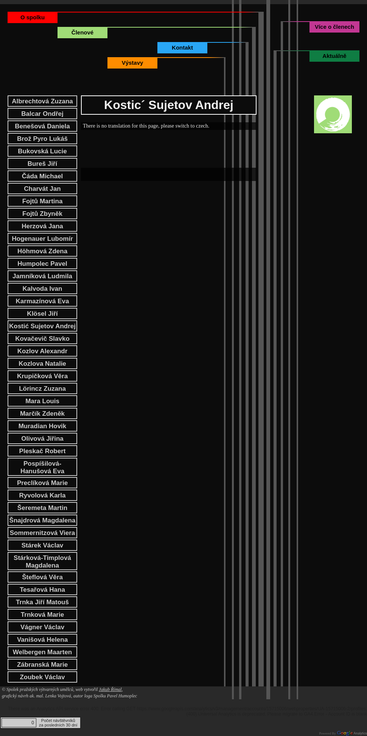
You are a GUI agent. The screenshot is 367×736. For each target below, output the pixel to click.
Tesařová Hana (42, 589)
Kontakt (182, 47)
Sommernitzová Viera (42, 532)
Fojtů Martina (42, 201)
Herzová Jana (42, 226)
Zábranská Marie (42, 664)
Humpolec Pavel (42, 263)
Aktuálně (334, 56)
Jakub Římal (110, 689)
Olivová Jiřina (42, 438)
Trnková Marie (42, 614)
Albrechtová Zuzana (42, 101)
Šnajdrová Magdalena (42, 520)
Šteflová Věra (42, 577)
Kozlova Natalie (42, 363)
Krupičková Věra (42, 376)
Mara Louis (42, 401)
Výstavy (132, 62)
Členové (82, 32)
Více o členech (334, 26)
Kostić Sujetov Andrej (42, 326)
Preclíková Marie (42, 483)
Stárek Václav (43, 545)
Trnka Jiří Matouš (42, 602)
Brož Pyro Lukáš (42, 138)
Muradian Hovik (43, 426)
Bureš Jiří (42, 163)
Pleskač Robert (42, 451)
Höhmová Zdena (42, 251)
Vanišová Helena (42, 639)
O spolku (32, 17)
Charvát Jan (42, 188)
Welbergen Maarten (42, 652)
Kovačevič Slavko (42, 338)
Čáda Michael (42, 176)
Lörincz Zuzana (42, 388)
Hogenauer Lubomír (42, 238)
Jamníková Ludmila (42, 276)
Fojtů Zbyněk (42, 213)
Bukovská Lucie (42, 151)
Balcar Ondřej (42, 113)
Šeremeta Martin (42, 507)
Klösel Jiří (42, 313)
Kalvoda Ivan (42, 288)
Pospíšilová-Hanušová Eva (42, 467)
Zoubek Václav (42, 677)
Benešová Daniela (42, 126)
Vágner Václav (42, 627)
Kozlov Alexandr (42, 351)
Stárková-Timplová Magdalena (42, 561)
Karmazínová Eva (42, 301)
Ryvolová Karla (42, 495)
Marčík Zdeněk (42, 413)
